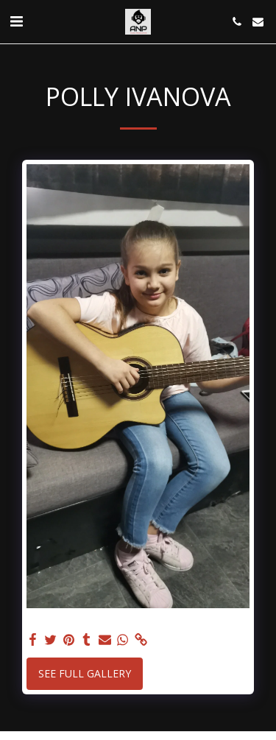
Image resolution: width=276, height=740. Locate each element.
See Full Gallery (84, 673)
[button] (16, 21)
